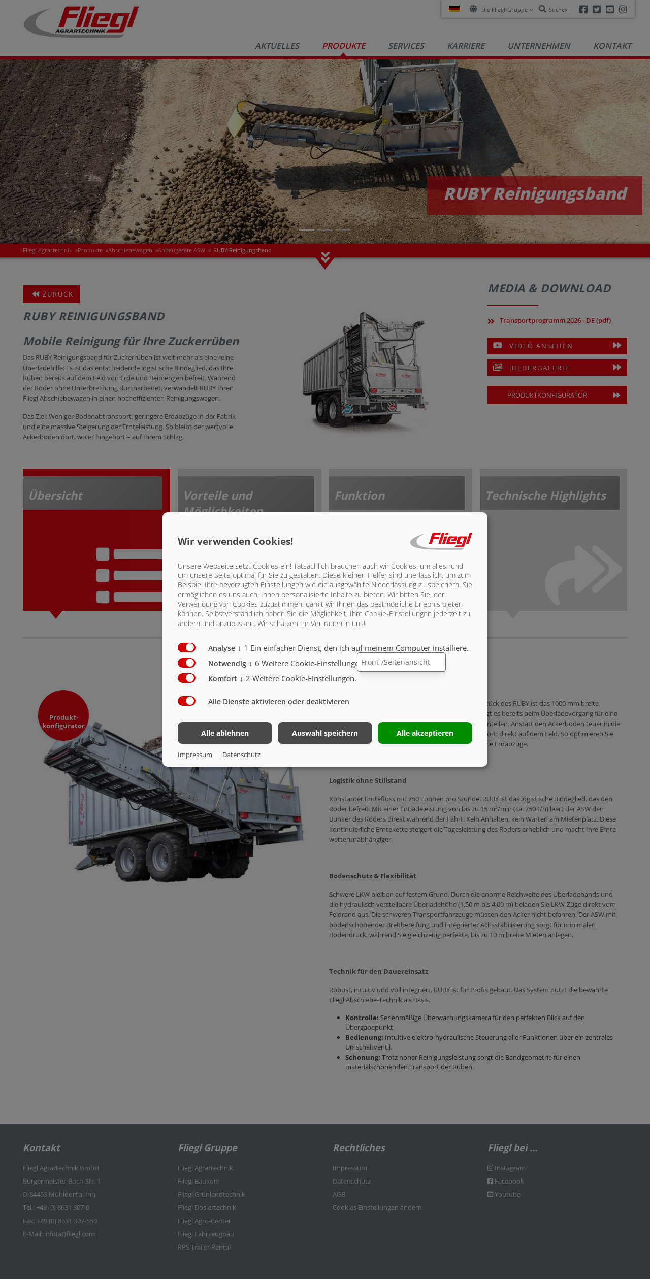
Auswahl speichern (325, 733)
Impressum (195, 754)
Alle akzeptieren (425, 733)
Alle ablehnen (225, 733)
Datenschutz (241, 754)
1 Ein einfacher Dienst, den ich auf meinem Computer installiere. (353, 648)
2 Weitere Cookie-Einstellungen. (298, 678)
